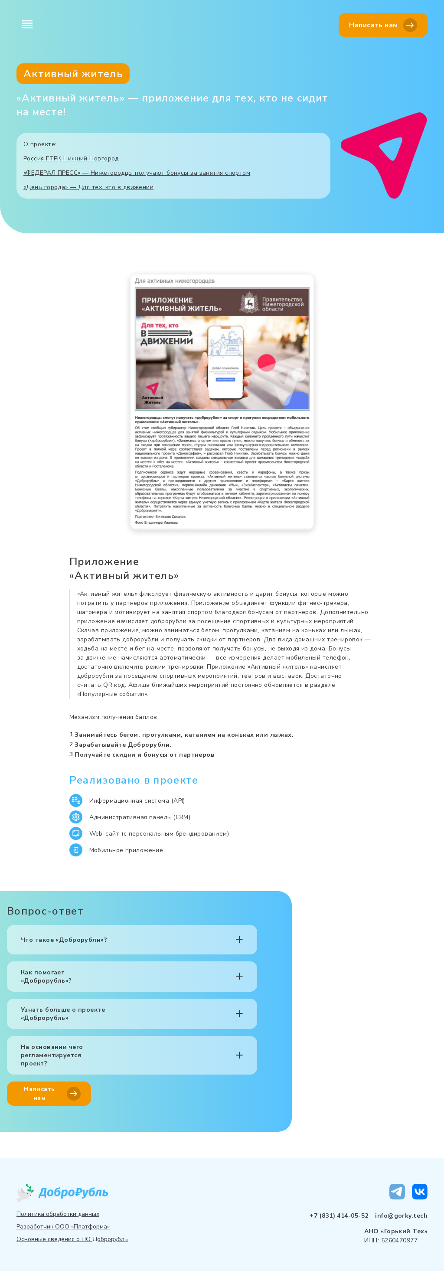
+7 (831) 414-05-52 (339, 1216)
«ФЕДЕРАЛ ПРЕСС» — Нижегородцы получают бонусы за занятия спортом (136, 173)
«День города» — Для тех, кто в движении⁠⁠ (88, 187)
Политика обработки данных (57, 1214)
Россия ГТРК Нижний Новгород (71, 158)
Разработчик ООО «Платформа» (63, 1226)
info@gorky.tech (401, 1216)
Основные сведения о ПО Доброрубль (72, 1239)
